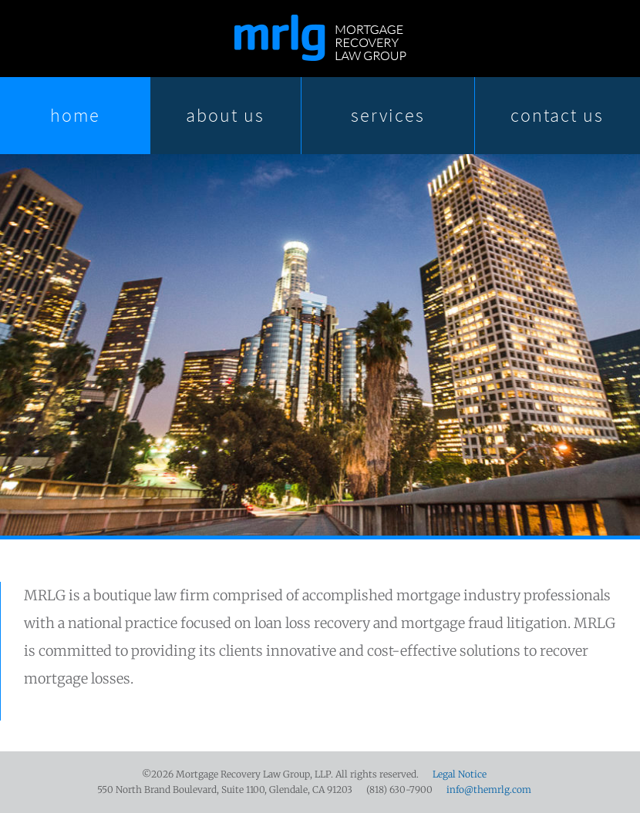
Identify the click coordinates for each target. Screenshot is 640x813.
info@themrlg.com (488, 789)
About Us (225, 115)
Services (388, 115)
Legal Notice (460, 774)
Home (75, 115)
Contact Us (557, 115)
